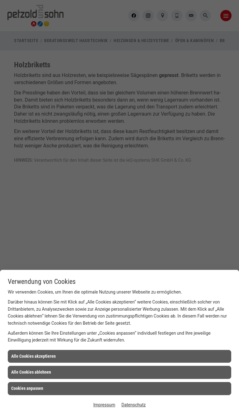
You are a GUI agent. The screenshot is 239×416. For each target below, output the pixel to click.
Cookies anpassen (27, 388)
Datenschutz (133, 404)
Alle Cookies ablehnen (31, 372)
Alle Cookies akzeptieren (33, 356)
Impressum (104, 404)
